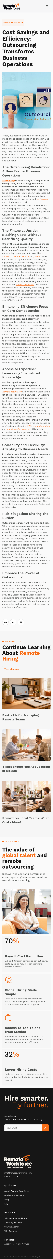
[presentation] (17, 1137)
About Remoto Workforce (16, 1191)
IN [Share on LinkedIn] (13, 622)
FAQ (6, 1204)
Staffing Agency (11, 1227)
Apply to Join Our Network (17, 1244)
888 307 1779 (11, 1176)
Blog (6, 1199)
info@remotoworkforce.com (18, 1173)
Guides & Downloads (14, 1195)
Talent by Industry (13, 1222)
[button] (46, 6)
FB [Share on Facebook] (5, 622)
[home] (11, 6)
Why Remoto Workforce (15, 1218)
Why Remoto (10, 1231)
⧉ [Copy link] (21, 622)
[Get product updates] (23, 1127)
